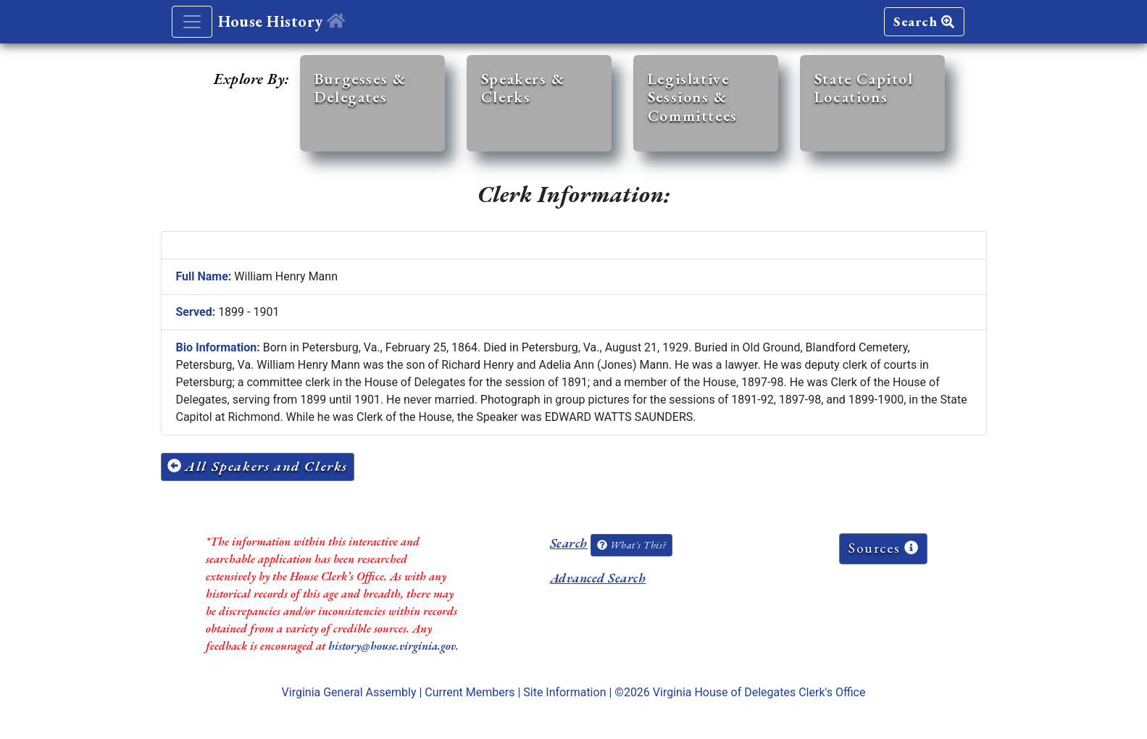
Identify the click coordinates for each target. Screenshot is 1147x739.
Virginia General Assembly (349, 692)
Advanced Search (598, 577)
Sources (883, 548)
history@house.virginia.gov (392, 646)
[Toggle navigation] (192, 22)
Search (923, 21)
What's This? (631, 544)
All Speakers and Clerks (258, 466)
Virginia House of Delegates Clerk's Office (759, 692)
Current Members (469, 692)
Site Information (564, 692)
